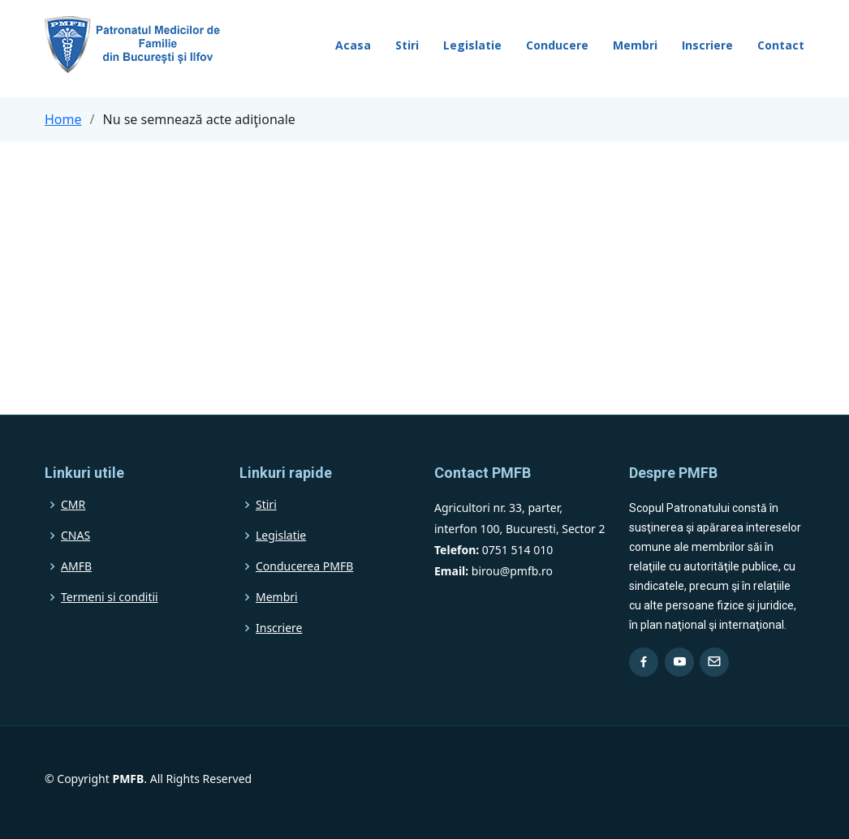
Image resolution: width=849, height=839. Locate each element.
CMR (73, 504)
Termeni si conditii (109, 597)
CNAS (75, 535)
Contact (780, 45)
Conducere (557, 45)
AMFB (76, 566)
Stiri (407, 45)
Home (63, 119)
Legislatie (472, 45)
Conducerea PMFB (304, 566)
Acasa (353, 45)
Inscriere (707, 45)
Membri (635, 45)
